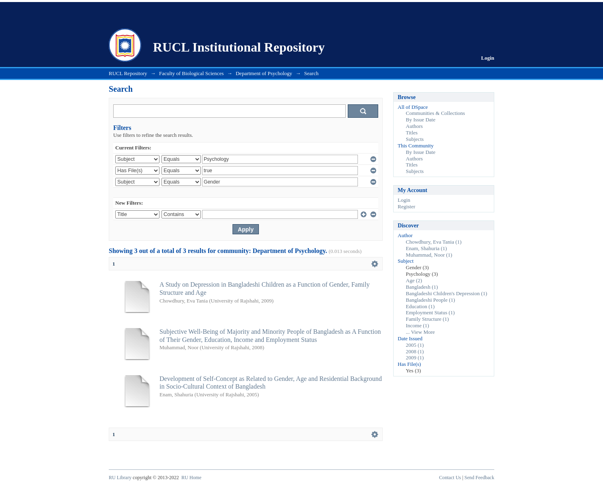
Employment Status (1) (430, 312)
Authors (414, 126)
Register (406, 206)
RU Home (191, 477)
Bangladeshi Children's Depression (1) (446, 293)
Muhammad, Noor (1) (429, 255)
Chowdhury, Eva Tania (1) (433, 242)
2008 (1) (415, 351)
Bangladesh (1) (422, 287)
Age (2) (414, 280)
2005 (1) (415, 345)
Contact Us (450, 477)
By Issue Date (420, 120)
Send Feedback (479, 477)
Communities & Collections (435, 113)
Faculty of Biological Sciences (191, 73)
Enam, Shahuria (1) (426, 248)
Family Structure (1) (427, 319)
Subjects (415, 139)
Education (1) (420, 306)
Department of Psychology (264, 73)
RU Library (120, 477)
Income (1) (417, 325)
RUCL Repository (128, 73)
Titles (412, 133)
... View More (420, 332)
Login (487, 58)
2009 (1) (415, 357)
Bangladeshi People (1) (430, 300)
